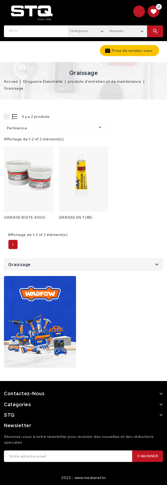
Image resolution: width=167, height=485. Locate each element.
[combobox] (87, 30)
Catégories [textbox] (79, 31)
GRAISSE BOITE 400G (24, 217)
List (15, 116)
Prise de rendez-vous (132, 50)
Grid (7, 116)
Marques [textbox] (117, 31)
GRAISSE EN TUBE (76, 217)
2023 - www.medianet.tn (83, 477)
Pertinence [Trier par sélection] (55, 127)
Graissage (19, 264)
